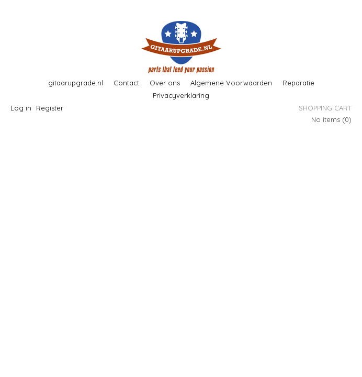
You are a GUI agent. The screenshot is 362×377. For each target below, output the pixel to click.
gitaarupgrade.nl (75, 83)
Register (49, 108)
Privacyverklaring (181, 95)
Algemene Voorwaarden (231, 83)
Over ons (165, 83)
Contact (126, 83)
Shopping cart (325, 108)
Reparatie (298, 83)
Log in (20, 108)
